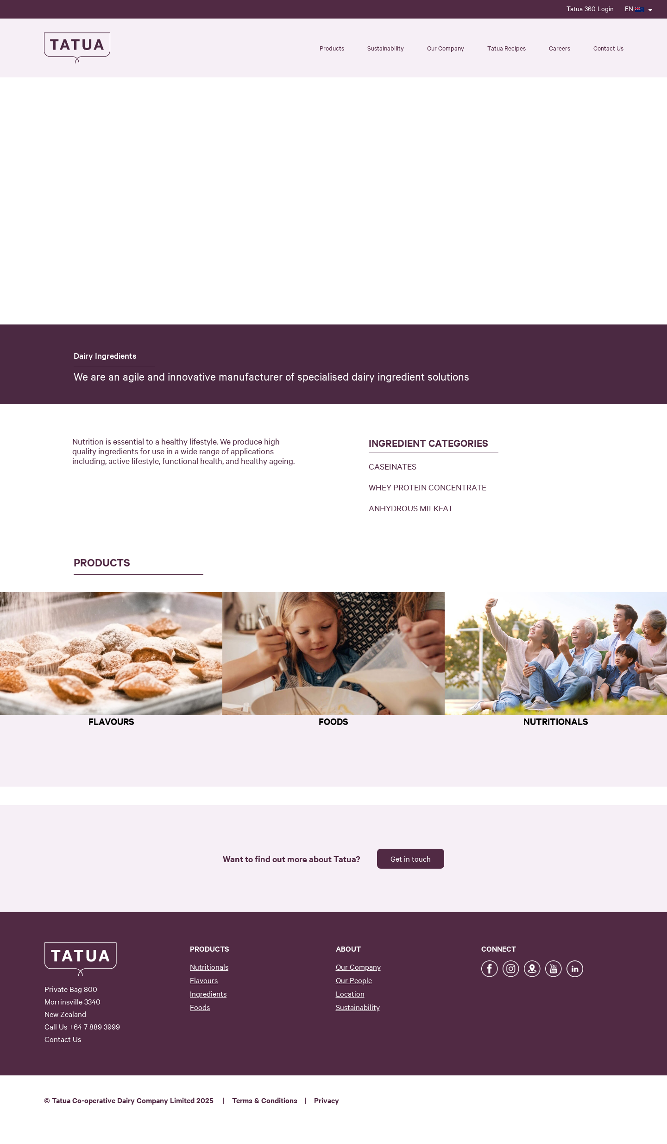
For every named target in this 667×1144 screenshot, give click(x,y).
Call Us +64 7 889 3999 (82, 1026)
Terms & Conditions (264, 1100)
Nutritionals (209, 966)
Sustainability (358, 1007)
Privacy (326, 1100)
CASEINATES (392, 466)
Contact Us (608, 48)
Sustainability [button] (385, 48)
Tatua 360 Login (590, 8)
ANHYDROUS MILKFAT (411, 507)
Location (350, 993)
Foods (200, 1007)
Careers (559, 48)
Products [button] (332, 48)
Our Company (358, 966)
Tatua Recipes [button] (506, 48)
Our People (354, 980)
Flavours (204, 980)
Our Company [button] (445, 48)
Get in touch (410, 858)
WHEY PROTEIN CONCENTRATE (427, 487)
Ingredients (208, 993)
